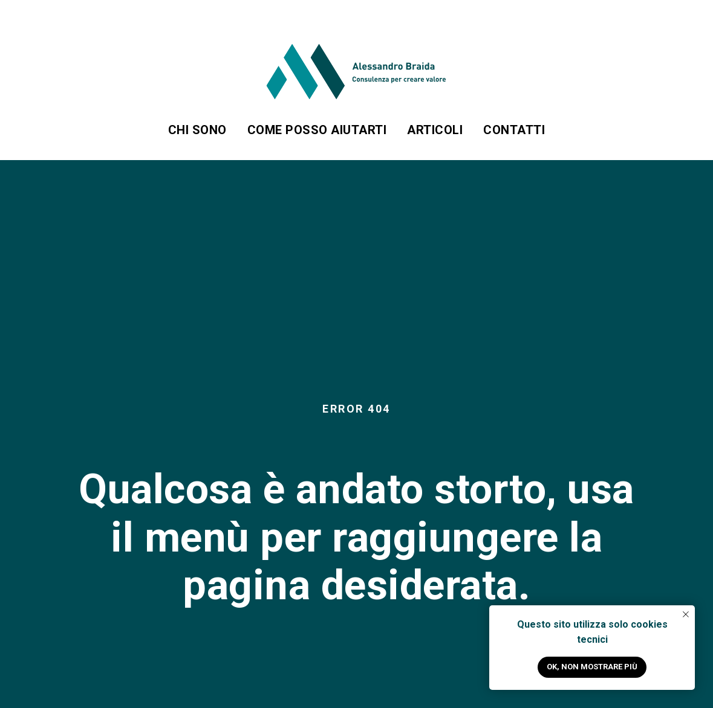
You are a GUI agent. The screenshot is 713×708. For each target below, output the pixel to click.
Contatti (514, 130)
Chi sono (197, 130)
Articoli (435, 130)
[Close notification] (686, 614)
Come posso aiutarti (317, 130)
